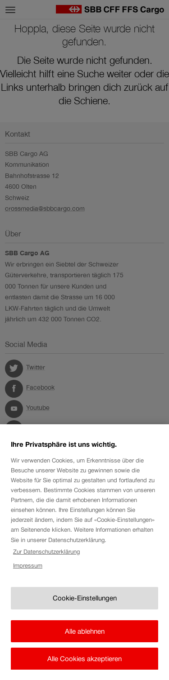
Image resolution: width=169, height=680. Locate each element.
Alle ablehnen (85, 641)
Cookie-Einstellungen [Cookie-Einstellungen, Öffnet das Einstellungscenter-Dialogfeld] (85, 609)
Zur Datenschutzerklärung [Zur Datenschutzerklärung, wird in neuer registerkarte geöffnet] (46, 562)
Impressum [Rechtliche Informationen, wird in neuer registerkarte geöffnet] (27, 576)
